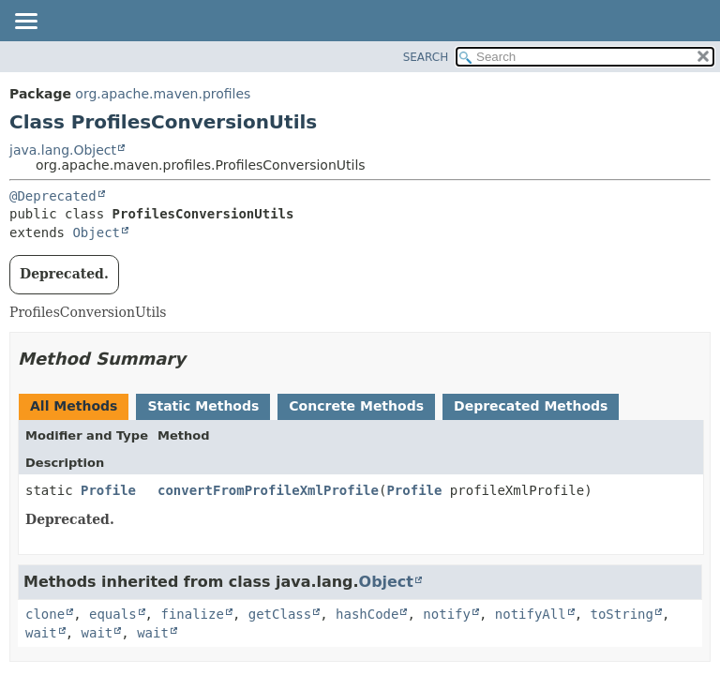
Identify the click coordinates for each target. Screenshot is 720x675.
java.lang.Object (62, 150)
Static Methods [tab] (203, 405)
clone (45, 614)
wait (41, 632)
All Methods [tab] (73, 405)
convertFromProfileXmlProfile (268, 490)
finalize (191, 614)
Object (96, 232)
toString (622, 614)
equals (113, 614)
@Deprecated (53, 195)
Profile (108, 490)
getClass (279, 614)
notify (447, 614)
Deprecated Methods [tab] (531, 405)
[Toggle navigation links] (25, 22)
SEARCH (426, 57)
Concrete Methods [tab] (356, 405)
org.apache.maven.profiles (162, 93)
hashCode (367, 614)
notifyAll (530, 614)
